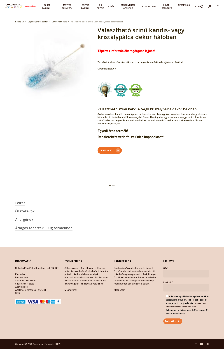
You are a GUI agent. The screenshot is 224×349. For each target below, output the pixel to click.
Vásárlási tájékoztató (25, 280)
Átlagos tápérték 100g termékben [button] (43, 227)
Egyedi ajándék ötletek (38, 22)
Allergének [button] (24, 219)
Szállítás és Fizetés (24, 283)
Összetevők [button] (25, 211)
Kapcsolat (20, 274)
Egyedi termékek (59, 22)
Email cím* (186, 286)
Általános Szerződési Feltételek (30, 290)
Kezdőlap (19, 22)
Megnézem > (71, 290)
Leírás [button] (20, 202)
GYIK (17, 293)
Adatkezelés (21, 287)
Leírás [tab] (112, 185)
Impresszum (21, 277)
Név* (186, 272)
